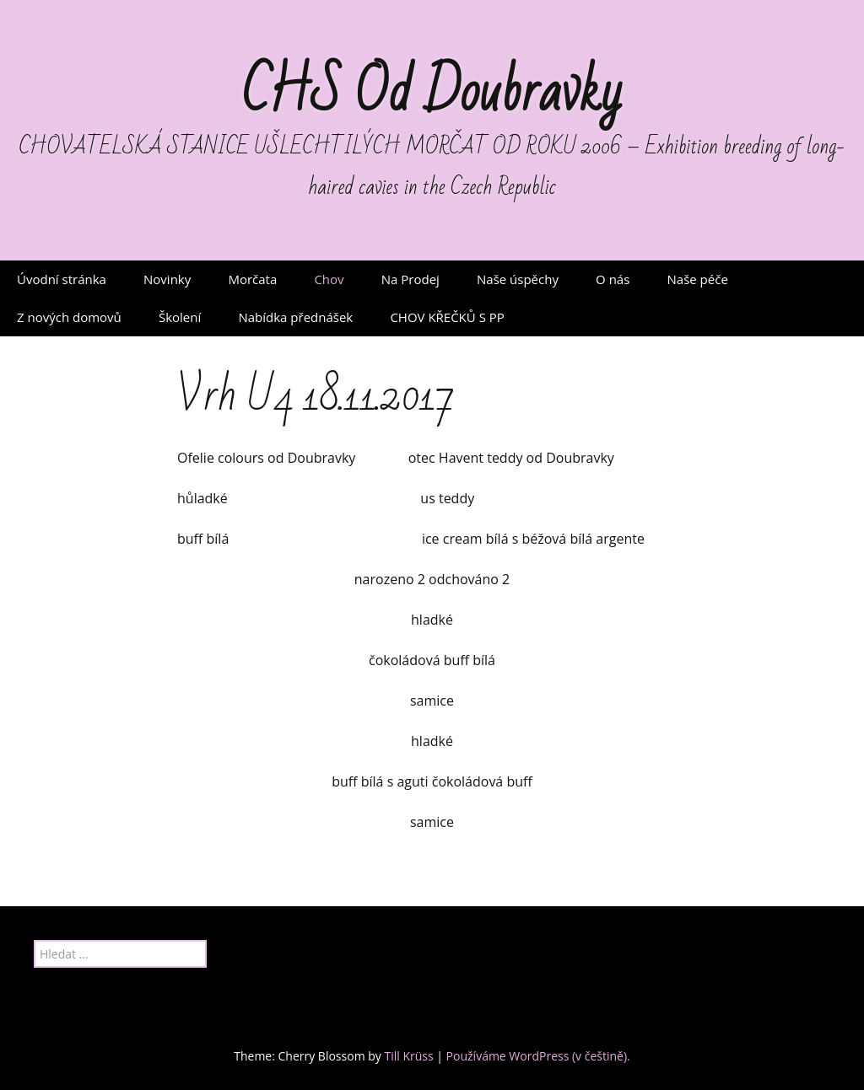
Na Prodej (410, 279)
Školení (180, 317)
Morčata (252, 279)
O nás (612, 279)
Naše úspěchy (518, 279)
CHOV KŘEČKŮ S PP (447, 317)
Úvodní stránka (61, 279)
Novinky (167, 279)
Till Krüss (408, 1056)
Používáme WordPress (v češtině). (538, 1056)
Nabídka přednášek (295, 317)
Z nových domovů (69, 317)
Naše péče (697, 279)
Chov (328, 279)
